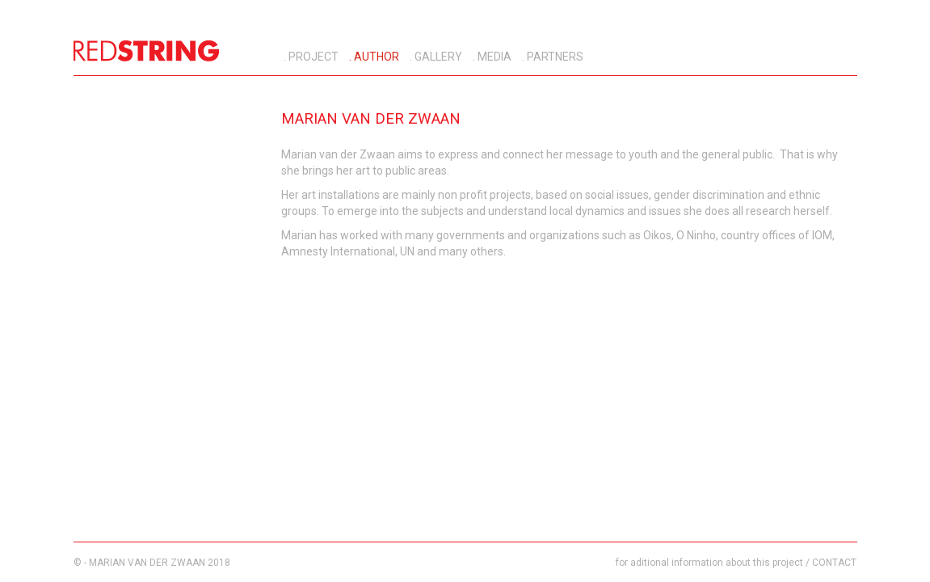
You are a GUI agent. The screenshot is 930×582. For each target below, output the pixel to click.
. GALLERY (434, 56)
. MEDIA (490, 56)
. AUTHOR (373, 56)
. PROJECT (310, 56)
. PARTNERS (551, 56)
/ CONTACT (831, 562)
